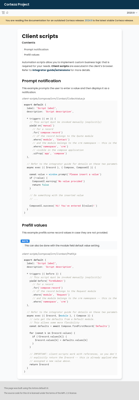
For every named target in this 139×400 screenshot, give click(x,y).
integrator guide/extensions (51, 70)
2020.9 (131, 12)
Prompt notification (36, 49)
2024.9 (88, 20)
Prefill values (31, 54)
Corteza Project (16, 4)
